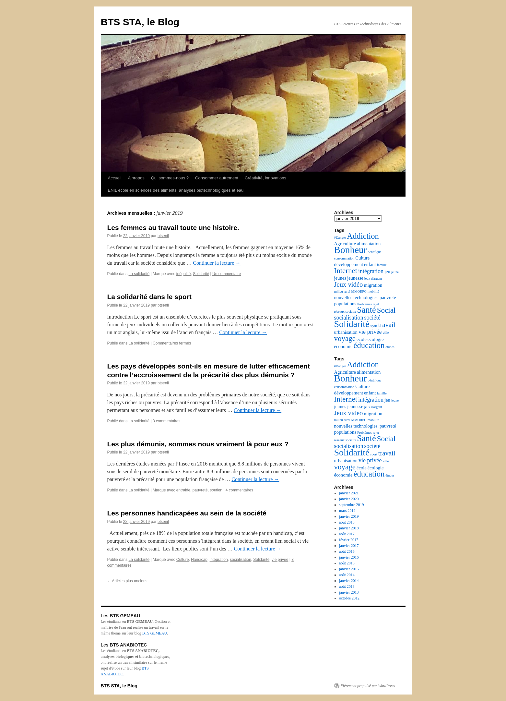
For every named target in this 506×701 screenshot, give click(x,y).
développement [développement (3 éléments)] (348, 264)
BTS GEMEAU (154, 633)
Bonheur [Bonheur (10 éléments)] (350, 250)
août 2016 (347, 551)
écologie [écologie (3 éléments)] (376, 339)
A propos (136, 177)
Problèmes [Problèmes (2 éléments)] (364, 304)
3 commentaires (166, 421)
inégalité (183, 274)
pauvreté (200, 490)
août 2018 (347, 522)
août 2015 (347, 563)
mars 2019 (347, 510)
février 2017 (348, 540)
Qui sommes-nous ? (170, 177)
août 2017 (347, 534)
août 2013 (347, 586)
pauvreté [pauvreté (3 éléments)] (388, 297)
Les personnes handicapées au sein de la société (186, 513)
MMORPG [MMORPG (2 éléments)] (359, 291)
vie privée (280, 559)
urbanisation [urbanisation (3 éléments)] (346, 332)
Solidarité (201, 274)
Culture (182, 559)
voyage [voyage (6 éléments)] (345, 338)
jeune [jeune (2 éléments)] (395, 272)
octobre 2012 (349, 598)
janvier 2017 (349, 545)
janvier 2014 (349, 580)
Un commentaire (226, 274)
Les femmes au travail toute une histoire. (173, 227)
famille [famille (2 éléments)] (382, 265)
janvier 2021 (349, 493)
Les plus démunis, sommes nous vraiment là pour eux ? (198, 444)
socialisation (240, 559)
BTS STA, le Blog (140, 22)
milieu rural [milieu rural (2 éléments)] (342, 291)
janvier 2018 (349, 528)
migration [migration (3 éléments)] (373, 285)
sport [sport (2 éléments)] (373, 326)
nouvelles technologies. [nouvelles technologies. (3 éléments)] (356, 297)
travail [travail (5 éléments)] (386, 324)
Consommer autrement (216, 177)
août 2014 (347, 575)
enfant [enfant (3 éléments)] (370, 264)
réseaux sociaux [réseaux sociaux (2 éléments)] (345, 311)
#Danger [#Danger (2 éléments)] (340, 237)
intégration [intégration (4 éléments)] (370, 271)
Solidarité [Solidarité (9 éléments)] (352, 324)
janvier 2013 (349, 592)
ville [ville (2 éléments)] (385, 332)
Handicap (199, 559)
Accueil (115, 177)
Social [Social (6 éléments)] (386, 310)
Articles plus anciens (127, 581)
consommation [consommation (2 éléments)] (344, 258)
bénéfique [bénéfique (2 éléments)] (375, 252)
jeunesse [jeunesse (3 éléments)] (355, 278)
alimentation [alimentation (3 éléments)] (369, 243)
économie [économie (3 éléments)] (343, 346)
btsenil (163, 236)
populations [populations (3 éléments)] (345, 303)
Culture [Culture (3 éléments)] (362, 257)
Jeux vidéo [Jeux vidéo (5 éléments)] (348, 284)
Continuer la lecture (217, 263)
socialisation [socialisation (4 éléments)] (348, 317)
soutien (216, 490)
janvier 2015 (349, 569)
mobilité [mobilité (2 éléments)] (373, 291)
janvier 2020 (349, 499)
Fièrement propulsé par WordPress (368, 685)
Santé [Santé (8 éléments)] (366, 310)
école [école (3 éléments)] (362, 339)
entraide (183, 490)
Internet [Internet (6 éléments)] (346, 271)
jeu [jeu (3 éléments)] (387, 271)
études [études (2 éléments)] (389, 347)
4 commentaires (239, 490)
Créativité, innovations (265, 177)
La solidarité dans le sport (149, 296)
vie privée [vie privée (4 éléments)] (370, 332)
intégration (219, 559)
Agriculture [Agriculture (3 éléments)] (345, 243)
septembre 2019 (351, 504)
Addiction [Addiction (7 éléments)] (363, 236)
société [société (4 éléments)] (372, 317)
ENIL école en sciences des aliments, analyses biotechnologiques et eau (176, 190)
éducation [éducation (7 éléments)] (368, 345)
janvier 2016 (349, 557)
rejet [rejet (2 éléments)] (376, 304)
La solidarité (139, 274)
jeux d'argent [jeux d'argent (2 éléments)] (373, 278)
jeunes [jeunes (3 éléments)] (340, 278)
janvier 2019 (349, 516)
